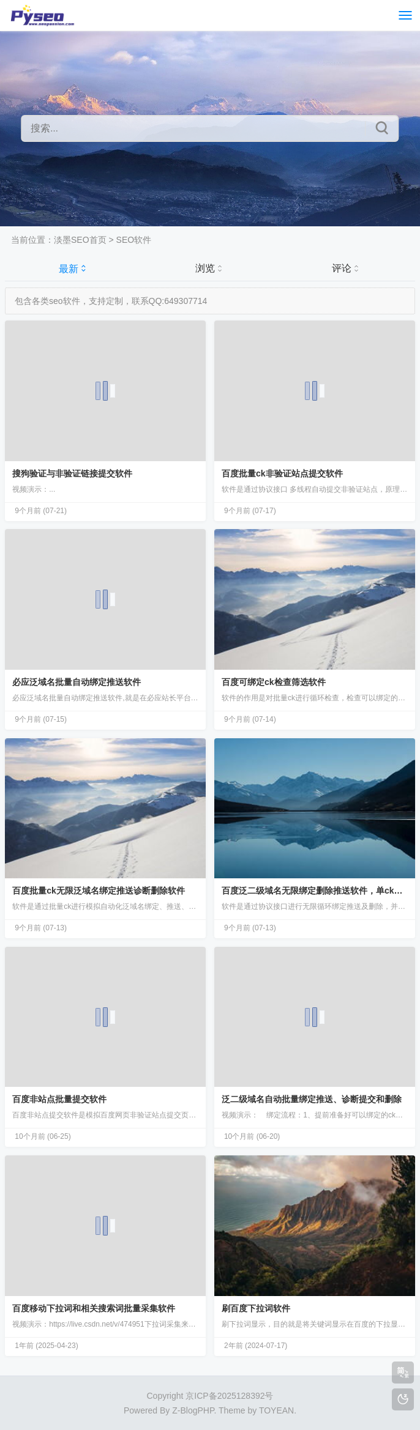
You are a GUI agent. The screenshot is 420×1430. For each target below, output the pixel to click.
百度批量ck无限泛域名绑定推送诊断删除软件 (98, 890)
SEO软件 (134, 240)
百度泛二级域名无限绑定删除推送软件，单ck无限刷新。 (315, 890)
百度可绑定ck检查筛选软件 (274, 682)
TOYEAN (276, 1410)
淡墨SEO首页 (80, 240)
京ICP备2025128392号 (229, 1396)
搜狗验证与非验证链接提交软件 (72, 473)
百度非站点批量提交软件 (59, 1099)
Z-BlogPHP (193, 1410)
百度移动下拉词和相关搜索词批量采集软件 (93, 1308)
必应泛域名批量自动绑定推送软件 (76, 682)
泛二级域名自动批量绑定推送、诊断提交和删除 (312, 1099)
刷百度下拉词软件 (256, 1308)
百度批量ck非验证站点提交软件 (282, 473)
